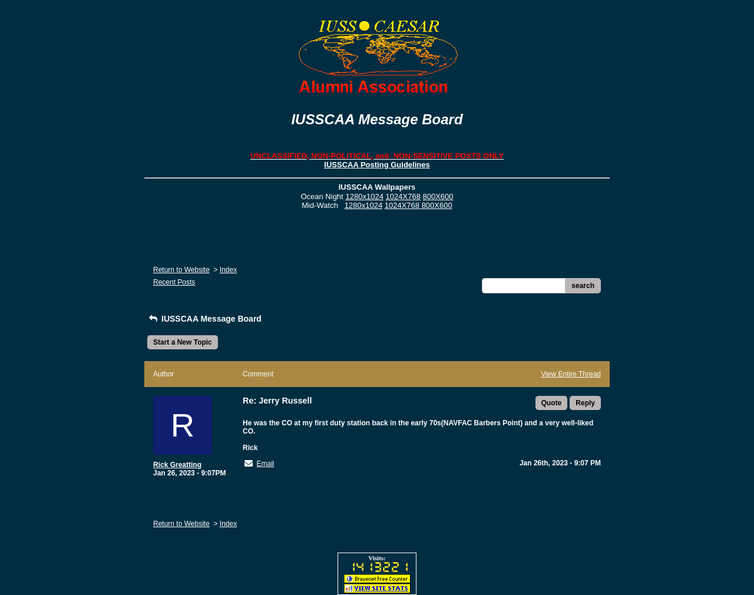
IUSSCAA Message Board (204, 318)
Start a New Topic (182, 342)
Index (228, 270)
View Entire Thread (571, 374)
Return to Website (181, 270)
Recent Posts (174, 282)
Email (265, 464)
